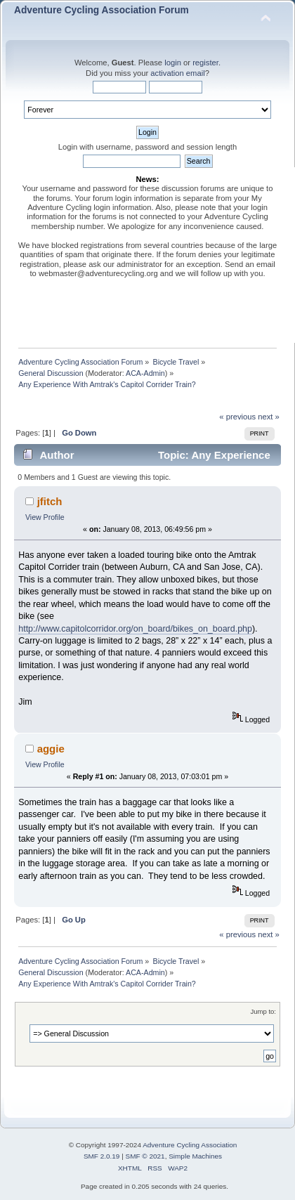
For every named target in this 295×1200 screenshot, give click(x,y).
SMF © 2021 (145, 1156)
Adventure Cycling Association (190, 1145)
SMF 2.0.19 (102, 1156)
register (205, 62)
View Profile (45, 517)
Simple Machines (195, 1156)
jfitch (50, 501)
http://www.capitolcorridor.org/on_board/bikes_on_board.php (135, 629)
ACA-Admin (145, 373)
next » (269, 416)
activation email (177, 73)
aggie (51, 749)
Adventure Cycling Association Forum (101, 10)
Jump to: (263, 1011)
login (172, 62)
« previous (237, 416)
